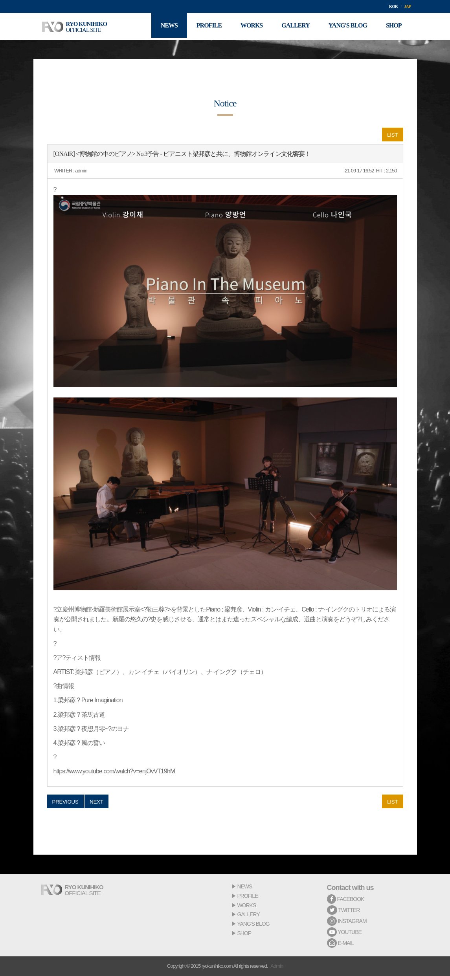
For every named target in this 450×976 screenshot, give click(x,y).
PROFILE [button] (205, 26)
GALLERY (248, 914)
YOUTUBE (344, 932)
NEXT (96, 802)
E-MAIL (340, 943)
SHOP (244, 933)
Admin (276, 966)
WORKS (246, 905)
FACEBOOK (345, 899)
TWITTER (343, 910)
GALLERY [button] (293, 26)
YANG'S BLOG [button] (346, 26)
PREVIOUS (65, 802)
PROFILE (247, 896)
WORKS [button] (249, 26)
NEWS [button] (164, 26)
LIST (392, 135)
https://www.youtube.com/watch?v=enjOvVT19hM (114, 771)
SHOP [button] (393, 26)
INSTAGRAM (347, 921)
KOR (393, 6)
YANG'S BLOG (253, 924)
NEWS (244, 886)
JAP (407, 6)
